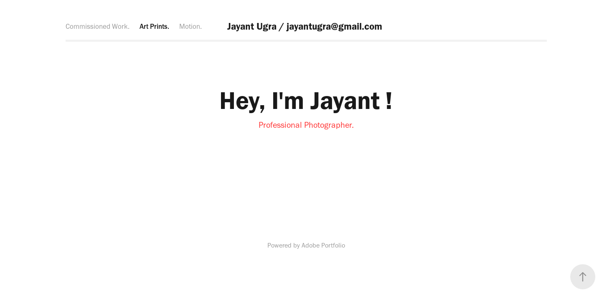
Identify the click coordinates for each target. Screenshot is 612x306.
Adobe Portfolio (323, 245)
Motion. (190, 26)
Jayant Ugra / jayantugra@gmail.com (306, 26)
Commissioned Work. (98, 26)
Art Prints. (154, 26)
